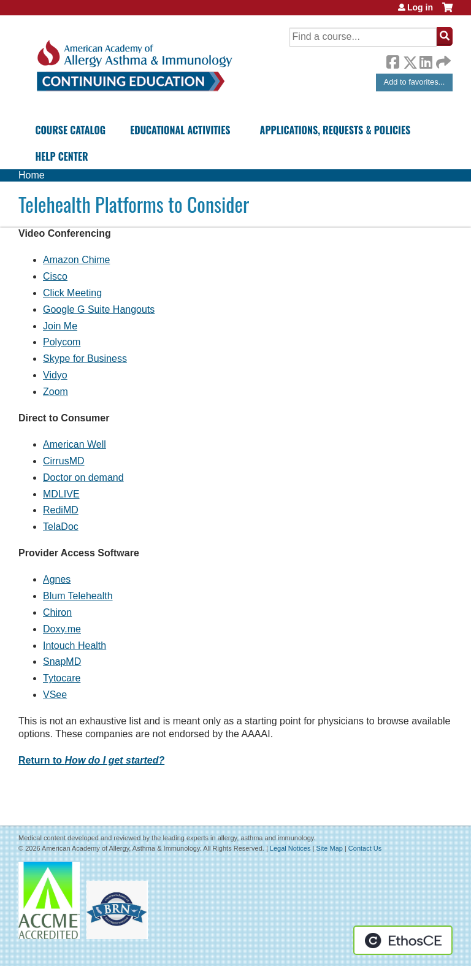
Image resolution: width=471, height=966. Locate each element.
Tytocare (61, 678)
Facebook (392, 60)
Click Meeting (72, 293)
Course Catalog (70, 130)
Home (31, 175)
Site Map (329, 848)
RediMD (60, 510)
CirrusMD (64, 461)
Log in (420, 7)
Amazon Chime (76, 260)
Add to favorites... (414, 81)
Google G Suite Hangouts (99, 309)
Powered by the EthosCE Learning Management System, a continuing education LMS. (403, 940)
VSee (55, 694)
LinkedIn (425, 60)
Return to (91, 760)
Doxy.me (62, 629)
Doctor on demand (83, 477)
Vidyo (55, 375)
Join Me (60, 326)
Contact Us (364, 848)
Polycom (61, 342)
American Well (74, 444)
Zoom (55, 391)
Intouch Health (74, 645)
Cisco (55, 276)
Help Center (61, 156)
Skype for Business (85, 358)
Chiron (57, 612)
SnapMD (62, 661)
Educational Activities (180, 130)
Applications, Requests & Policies (335, 130)
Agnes (57, 579)
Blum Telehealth (78, 596)
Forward (442, 59)
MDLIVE (61, 494)
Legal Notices (290, 848)
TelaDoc (60, 526)
